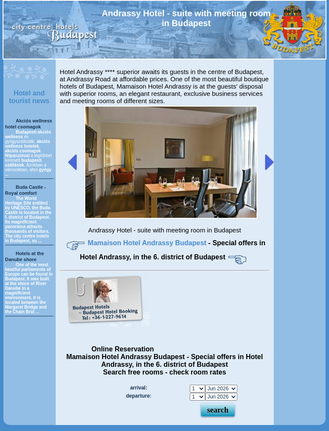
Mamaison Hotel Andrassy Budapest (148, 243)
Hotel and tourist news (29, 96)
